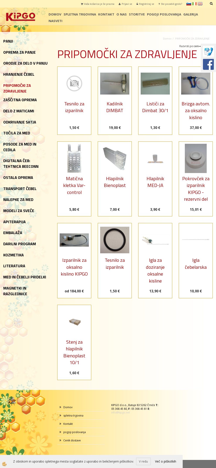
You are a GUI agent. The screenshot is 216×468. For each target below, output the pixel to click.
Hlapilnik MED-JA (155, 182)
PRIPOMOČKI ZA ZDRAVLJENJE (192, 38)
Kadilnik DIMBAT (114, 107)
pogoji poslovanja (164, 14)
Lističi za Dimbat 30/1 (155, 107)
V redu (143, 461)
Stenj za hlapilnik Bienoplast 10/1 (74, 352)
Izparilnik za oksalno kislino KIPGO (74, 267)
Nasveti (55, 21)
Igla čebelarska (196, 263)
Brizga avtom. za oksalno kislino (196, 110)
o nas (121, 14)
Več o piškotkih (165, 461)
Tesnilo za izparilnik (74, 107)
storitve (137, 14)
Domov (55, 14)
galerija (190, 14)
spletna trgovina (80, 14)
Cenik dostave (72, 440)
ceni (197, 46)
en (200, 3)
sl (188, 3)
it (194, 3)
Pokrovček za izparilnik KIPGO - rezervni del (195, 189)
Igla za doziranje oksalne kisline (155, 270)
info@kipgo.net (120, 412)
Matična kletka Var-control (74, 185)
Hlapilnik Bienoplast (115, 182)
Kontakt (106, 14)
